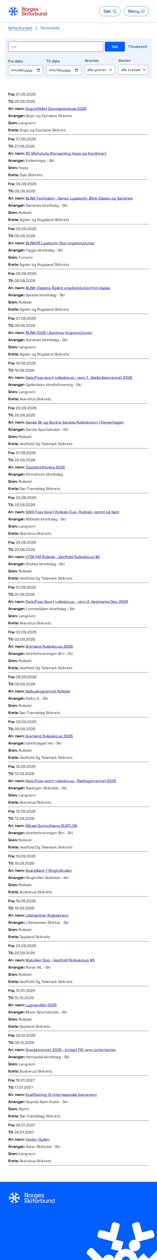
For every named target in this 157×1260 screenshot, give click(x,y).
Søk (115, 46)
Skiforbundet (20, 28)
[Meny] (136, 11)
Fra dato (15, 61)
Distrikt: (124, 61)
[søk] (55, 47)
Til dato (53, 61)
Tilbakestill (137, 46)
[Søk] (109, 11)
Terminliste (49, 28)
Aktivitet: (92, 61)
